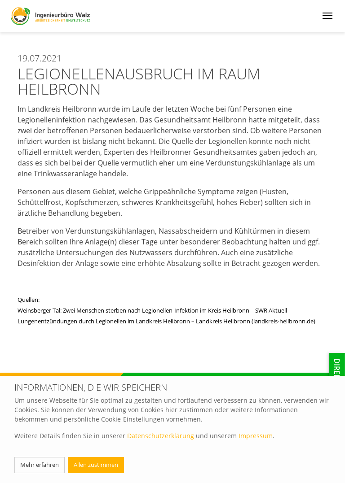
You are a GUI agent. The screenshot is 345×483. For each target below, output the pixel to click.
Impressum (256, 435)
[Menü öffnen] (327, 15)
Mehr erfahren (39, 465)
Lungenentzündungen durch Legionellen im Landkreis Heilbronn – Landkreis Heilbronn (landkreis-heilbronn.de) (166, 321)
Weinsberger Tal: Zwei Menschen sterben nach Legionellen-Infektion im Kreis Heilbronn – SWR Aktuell (152, 310)
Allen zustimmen (96, 465)
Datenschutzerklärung (160, 435)
